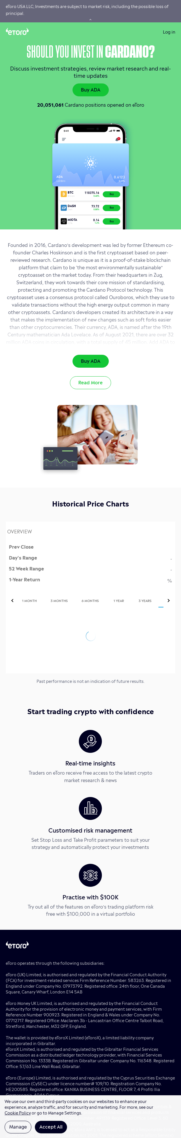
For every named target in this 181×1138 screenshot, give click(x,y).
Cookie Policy (18, 1112)
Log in (169, 31)
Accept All (50, 1126)
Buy (112, 194)
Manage (18, 1126)
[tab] (38, 600)
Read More (90, 382)
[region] (90, 1116)
